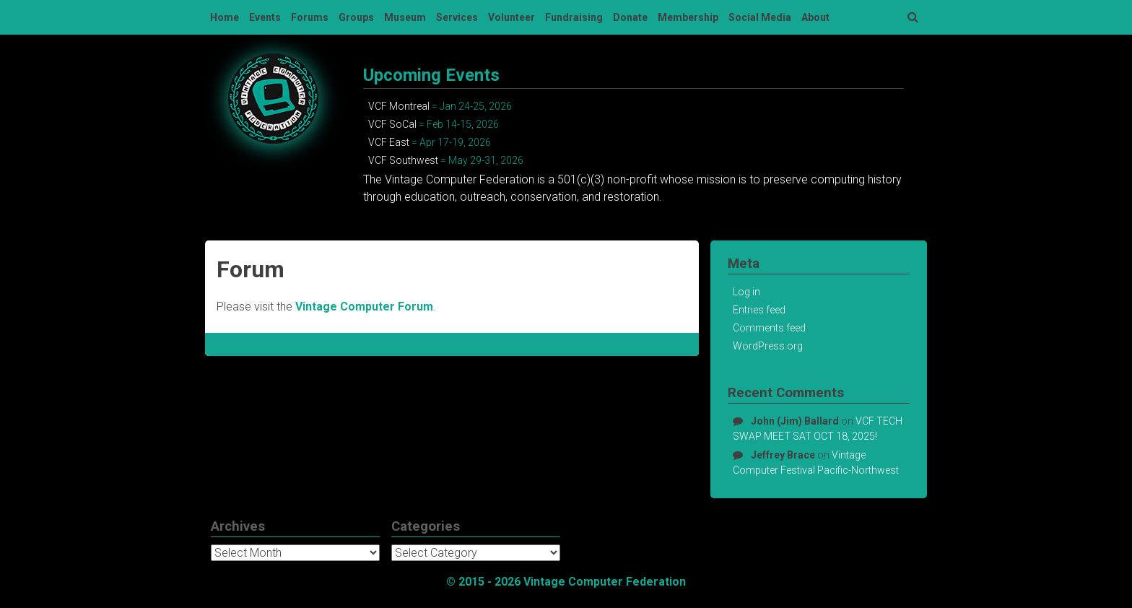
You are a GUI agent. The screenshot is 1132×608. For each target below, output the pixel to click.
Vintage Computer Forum (364, 306)
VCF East (388, 142)
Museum (405, 17)
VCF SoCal (392, 124)
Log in (746, 292)
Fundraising (574, 17)
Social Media (759, 17)
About (815, 17)
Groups (356, 17)
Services (457, 17)
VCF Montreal (399, 106)
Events (265, 17)
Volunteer (511, 17)
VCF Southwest (403, 160)
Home (224, 17)
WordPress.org (768, 346)
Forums (309, 17)
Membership (688, 17)
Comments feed (769, 328)
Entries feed (759, 310)
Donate (630, 17)
